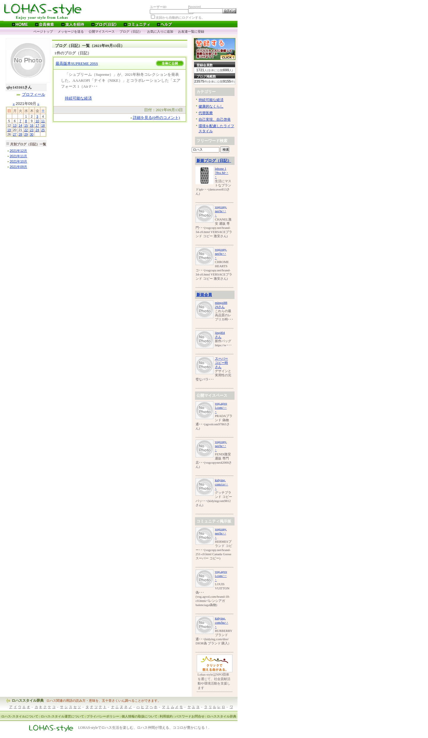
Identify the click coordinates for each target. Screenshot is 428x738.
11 (43, 121)
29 (26, 134)
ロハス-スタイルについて (19, 716)
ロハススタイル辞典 (28, 700)
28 (20, 134)
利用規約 (166, 716)
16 (31, 125)
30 (31, 134)
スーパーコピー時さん (221, 363)
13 (14, 125)
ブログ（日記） (130, 31)
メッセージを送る (71, 31)
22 (26, 130)
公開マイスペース (102, 31)
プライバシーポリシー (102, 716)
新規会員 (204, 294)
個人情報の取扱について (140, 716)
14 (20, 125)
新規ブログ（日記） (213, 160)
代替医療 (206, 113)
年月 (18, 150)
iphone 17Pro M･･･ (221, 173)
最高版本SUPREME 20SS (77, 63)
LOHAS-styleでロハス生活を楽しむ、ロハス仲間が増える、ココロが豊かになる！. (144, 728)
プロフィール (33, 94)
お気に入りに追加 (160, 31)
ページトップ (43, 31)
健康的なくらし (211, 106)
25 (43, 130)
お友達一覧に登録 (191, 31)
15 (26, 125)
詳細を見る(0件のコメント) (156, 117)
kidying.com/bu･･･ (221, 622)
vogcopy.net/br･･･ (221, 211)
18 (43, 125)
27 (14, 134)
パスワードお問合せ (189, 716)
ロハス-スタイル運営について (62, 716)
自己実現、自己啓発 (215, 119)
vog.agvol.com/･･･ (221, 407)
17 (37, 125)
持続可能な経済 (78, 98)
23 (31, 130)
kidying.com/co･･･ (221, 484)
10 (37, 121)
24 (37, 130)
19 (9, 130)
